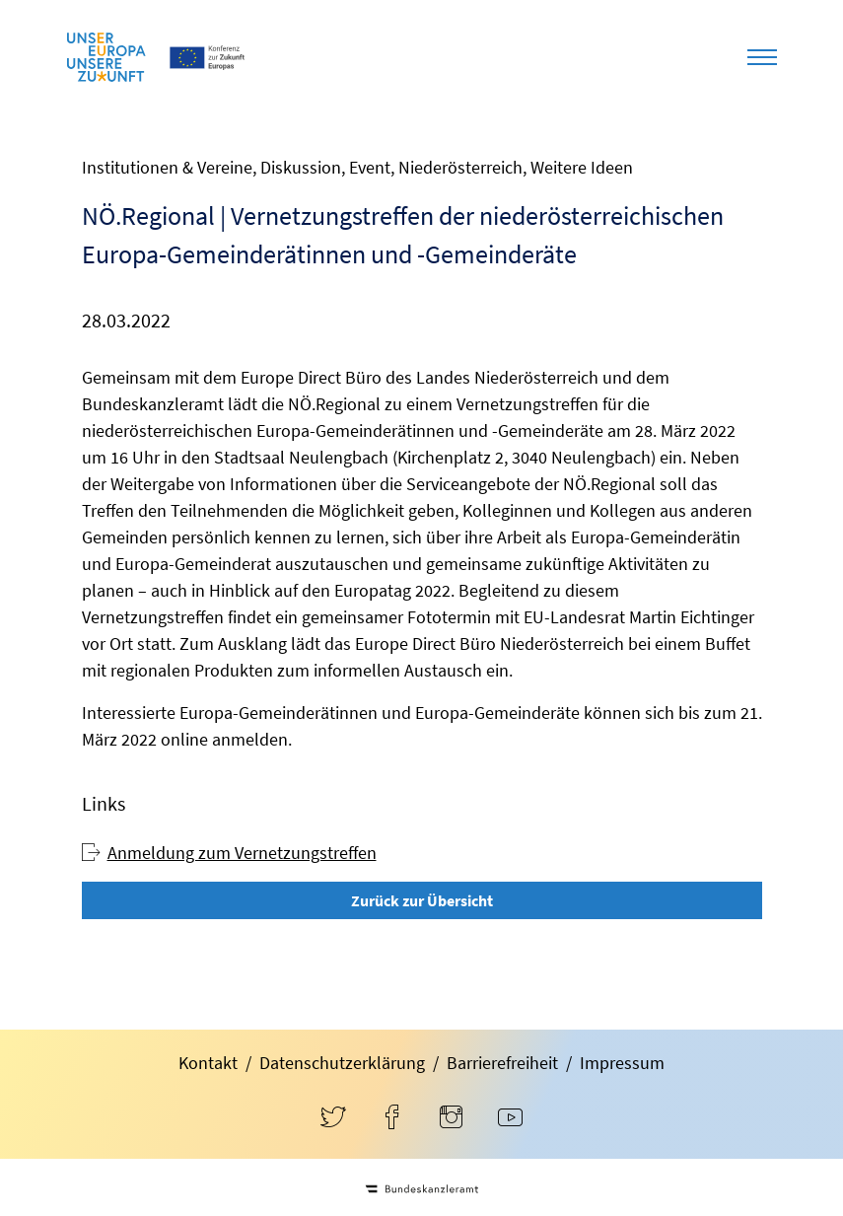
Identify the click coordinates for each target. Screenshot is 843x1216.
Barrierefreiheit (502, 1062)
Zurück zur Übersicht (422, 900)
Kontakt (208, 1062)
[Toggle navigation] (762, 57)
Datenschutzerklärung (342, 1062)
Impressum (622, 1062)
